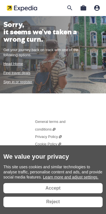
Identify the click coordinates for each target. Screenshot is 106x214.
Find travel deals (16, 73)
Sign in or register (17, 82)
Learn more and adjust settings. (70, 177)
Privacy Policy (48, 137)
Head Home (13, 64)
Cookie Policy (48, 144)
